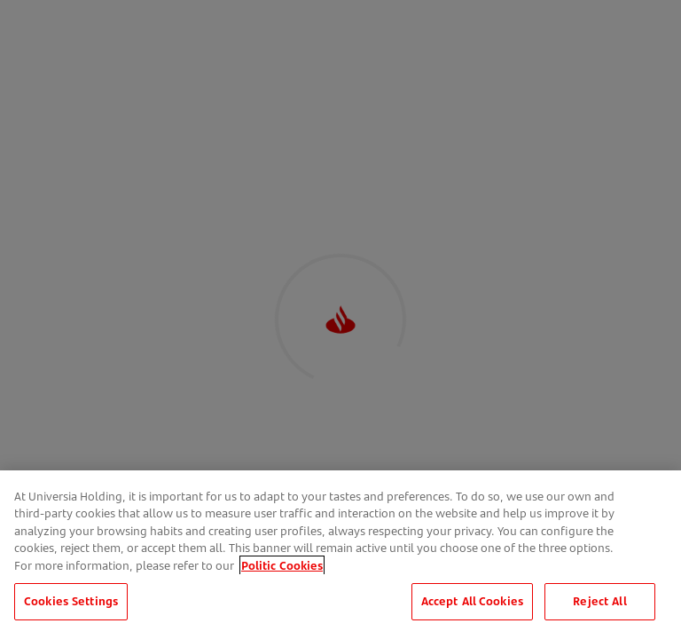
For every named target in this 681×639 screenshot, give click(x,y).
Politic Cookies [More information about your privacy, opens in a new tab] (282, 591)
